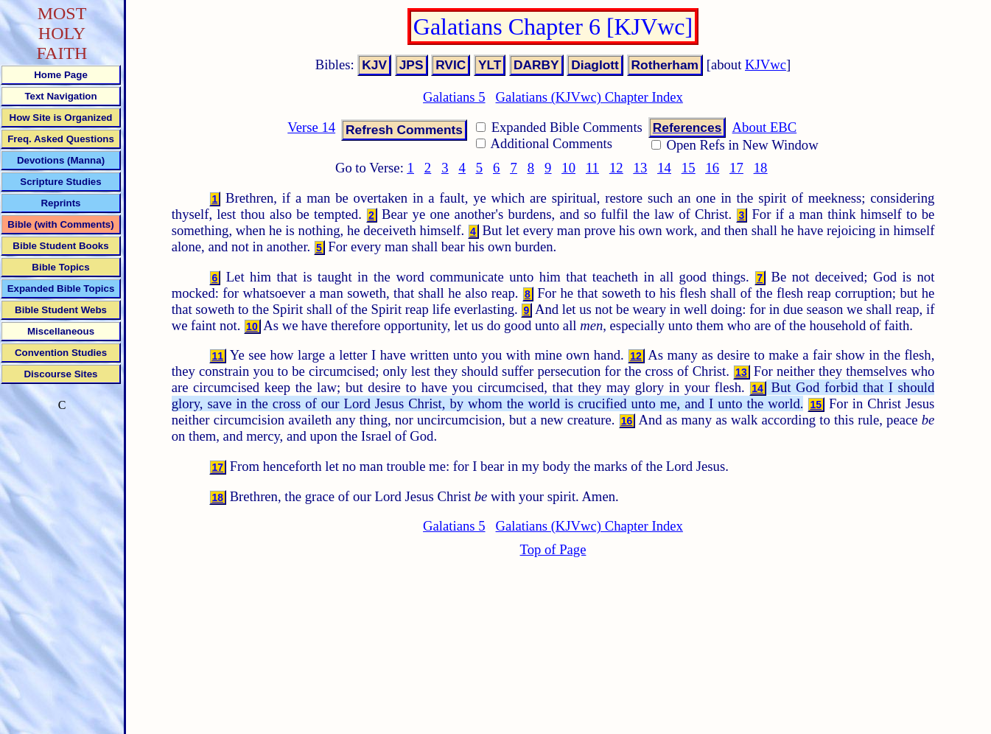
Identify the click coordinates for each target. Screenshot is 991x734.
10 (568, 167)
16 (712, 167)
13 (641, 167)
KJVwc (765, 64)
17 (736, 167)
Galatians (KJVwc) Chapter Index (589, 97)
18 (761, 167)
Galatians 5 (454, 97)
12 (616, 167)
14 (664, 167)
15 (689, 167)
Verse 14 (311, 127)
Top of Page (553, 549)
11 (592, 167)
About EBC (764, 127)
